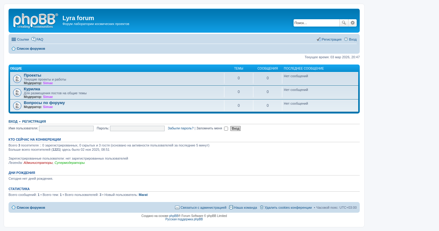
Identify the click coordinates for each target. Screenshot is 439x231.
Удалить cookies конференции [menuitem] (288, 207)
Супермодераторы (70, 162)
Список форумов (31, 207)
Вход (13, 121)
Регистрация (34, 121)
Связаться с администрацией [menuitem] (203, 207)
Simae (48, 83)
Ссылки (23, 39)
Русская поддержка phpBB (184, 219)
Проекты (32, 75)
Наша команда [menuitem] (245, 207)
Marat (143, 195)
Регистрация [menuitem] (331, 39)
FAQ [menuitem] (40, 39)
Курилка (32, 89)
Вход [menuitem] (353, 39)
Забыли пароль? (181, 128)
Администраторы (37, 162)
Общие (16, 68)
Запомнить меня (212, 128)
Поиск (343, 23)
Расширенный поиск (352, 23)
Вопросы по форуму (44, 102)
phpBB (173, 216)
